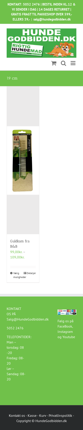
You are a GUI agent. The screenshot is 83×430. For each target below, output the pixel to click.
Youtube (68, 337)
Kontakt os (17, 415)
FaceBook (65, 326)
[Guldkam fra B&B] (23, 160)
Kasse (32, 415)
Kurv (42, 415)
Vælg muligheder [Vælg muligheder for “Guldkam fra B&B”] (18, 275)
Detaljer (31, 273)
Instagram (65, 331)
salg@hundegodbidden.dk (52, 19)
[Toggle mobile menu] (73, 63)
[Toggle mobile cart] (53, 63)
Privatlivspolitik (60, 415)
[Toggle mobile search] (63, 63)
